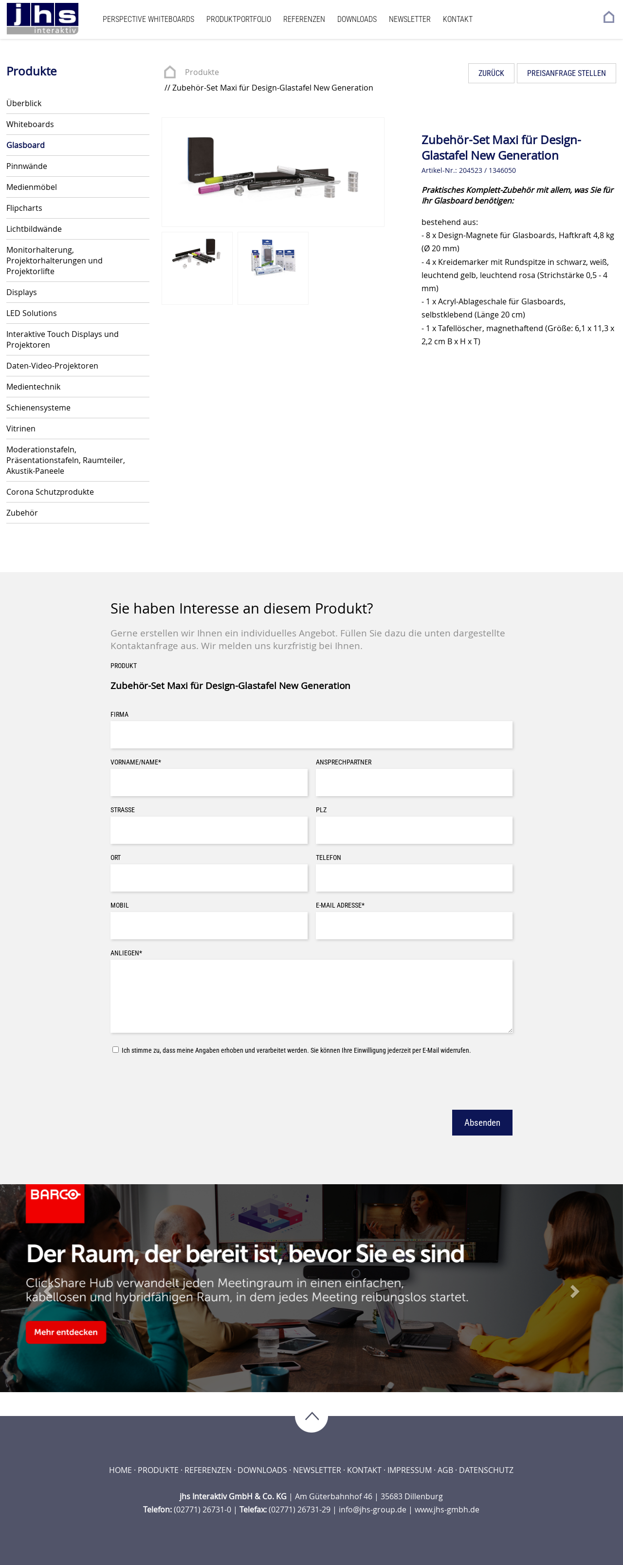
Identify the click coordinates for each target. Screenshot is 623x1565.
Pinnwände (26, 166)
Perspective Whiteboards (148, 19)
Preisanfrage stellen (566, 73)
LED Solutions (31, 313)
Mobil (119, 905)
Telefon (328, 858)
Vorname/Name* (135, 762)
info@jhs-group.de (372, 1509)
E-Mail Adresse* (340, 905)
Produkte (202, 72)
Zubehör (22, 512)
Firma (119, 714)
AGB (445, 1470)
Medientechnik (33, 386)
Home (120, 1470)
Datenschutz (486, 1470)
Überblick (23, 103)
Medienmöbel (31, 187)
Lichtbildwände (34, 229)
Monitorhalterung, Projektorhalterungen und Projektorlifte (54, 260)
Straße (122, 810)
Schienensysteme (38, 407)
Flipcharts (24, 208)
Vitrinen (21, 428)
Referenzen (304, 19)
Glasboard (25, 145)
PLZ (321, 810)
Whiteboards (30, 124)
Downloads (357, 19)
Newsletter (410, 19)
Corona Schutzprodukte (50, 491)
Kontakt (458, 19)
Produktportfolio (238, 19)
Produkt (123, 666)
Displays (21, 292)
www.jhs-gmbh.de (447, 1509)
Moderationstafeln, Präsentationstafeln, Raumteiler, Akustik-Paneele (65, 460)
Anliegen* (126, 953)
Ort (115, 858)
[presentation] (184, 1081)
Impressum (409, 1470)
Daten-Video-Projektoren (52, 365)
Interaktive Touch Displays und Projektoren (62, 339)
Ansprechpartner (343, 762)
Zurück (491, 73)
